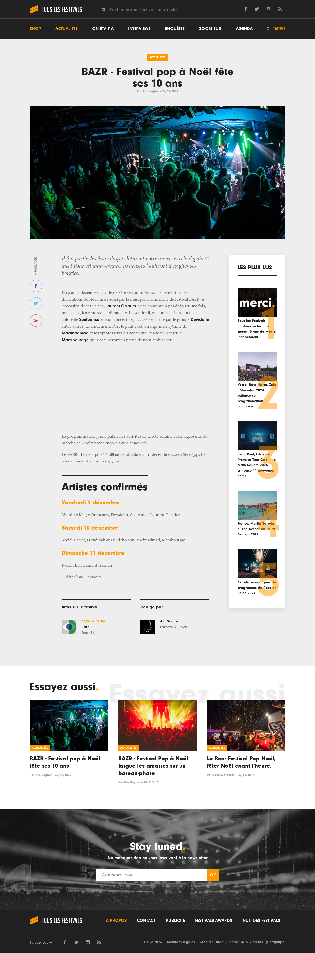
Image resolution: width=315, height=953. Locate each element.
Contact (146, 920)
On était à (103, 29)
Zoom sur (210, 29)
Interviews (139, 29)
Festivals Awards (213, 920)
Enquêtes (175, 29)
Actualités (66, 29)
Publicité (175, 920)
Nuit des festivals (261, 920)
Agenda (244, 29)
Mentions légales (181, 942)
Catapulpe (275, 942)
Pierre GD (236, 942)
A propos (116, 920)
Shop (35, 29)
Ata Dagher (150, 91)
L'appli (276, 29)
